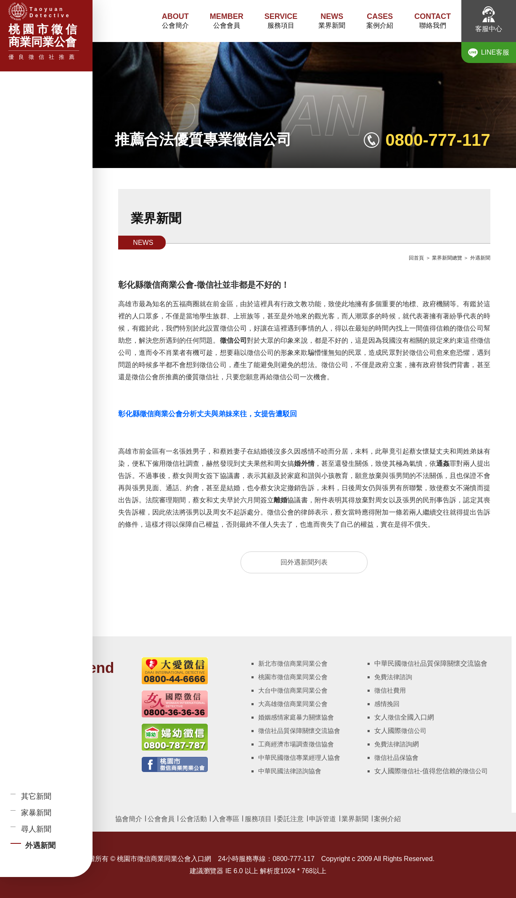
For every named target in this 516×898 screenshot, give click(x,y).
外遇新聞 (480, 258)
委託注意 (289, 818)
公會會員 (226, 20)
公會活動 (193, 818)
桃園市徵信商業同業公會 (293, 676)
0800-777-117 (438, 140)
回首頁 (416, 258)
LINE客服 (489, 53)
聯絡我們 (432, 20)
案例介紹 (379, 20)
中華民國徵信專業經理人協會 (299, 757)
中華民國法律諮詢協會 (289, 771)
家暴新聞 (36, 813)
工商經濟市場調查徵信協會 (296, 744)
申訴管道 (322, 818)
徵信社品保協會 (396, 757)
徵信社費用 (390, 690)
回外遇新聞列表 (304, 562)
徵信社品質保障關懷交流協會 (299, 730)
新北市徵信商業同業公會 (293, 663)
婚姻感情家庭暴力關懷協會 (296, 717)
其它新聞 (36, 796)
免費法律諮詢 (393, 676)
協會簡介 (128, 818)
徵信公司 (413, 730)
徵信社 (410, 663)
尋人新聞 (36, 829)
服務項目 (281, 20)
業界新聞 (331, 20)
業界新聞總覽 (447, 258)
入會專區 (225, 818)
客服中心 (488, 19)
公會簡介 (175, 20)
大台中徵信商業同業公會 (293, 690)
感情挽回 (387, 703)
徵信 (394, 717)
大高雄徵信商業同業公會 (293, 703)
